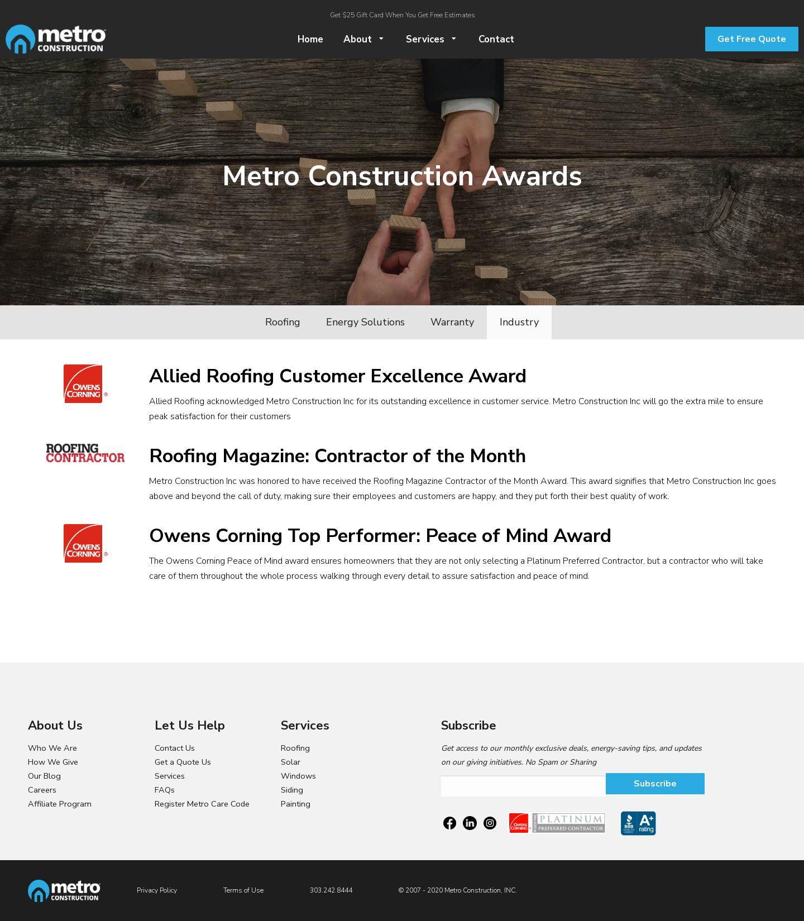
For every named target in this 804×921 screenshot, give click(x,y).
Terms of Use (243, 890)
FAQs (165, 789)
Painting (295, 803)
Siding (292, 789)
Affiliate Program (60, 803)
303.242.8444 (331, 890)
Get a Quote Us (183, 762)
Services (170, 775)
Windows (298, 775)
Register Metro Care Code (202, 803)
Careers (42, 789)
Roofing (295, 748)
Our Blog (44, 775)
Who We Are (52, 748)
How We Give (53, 762)
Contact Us (175, 748)
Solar (290, 762)
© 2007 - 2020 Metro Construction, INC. (458, 890)
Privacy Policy (157, 890)
